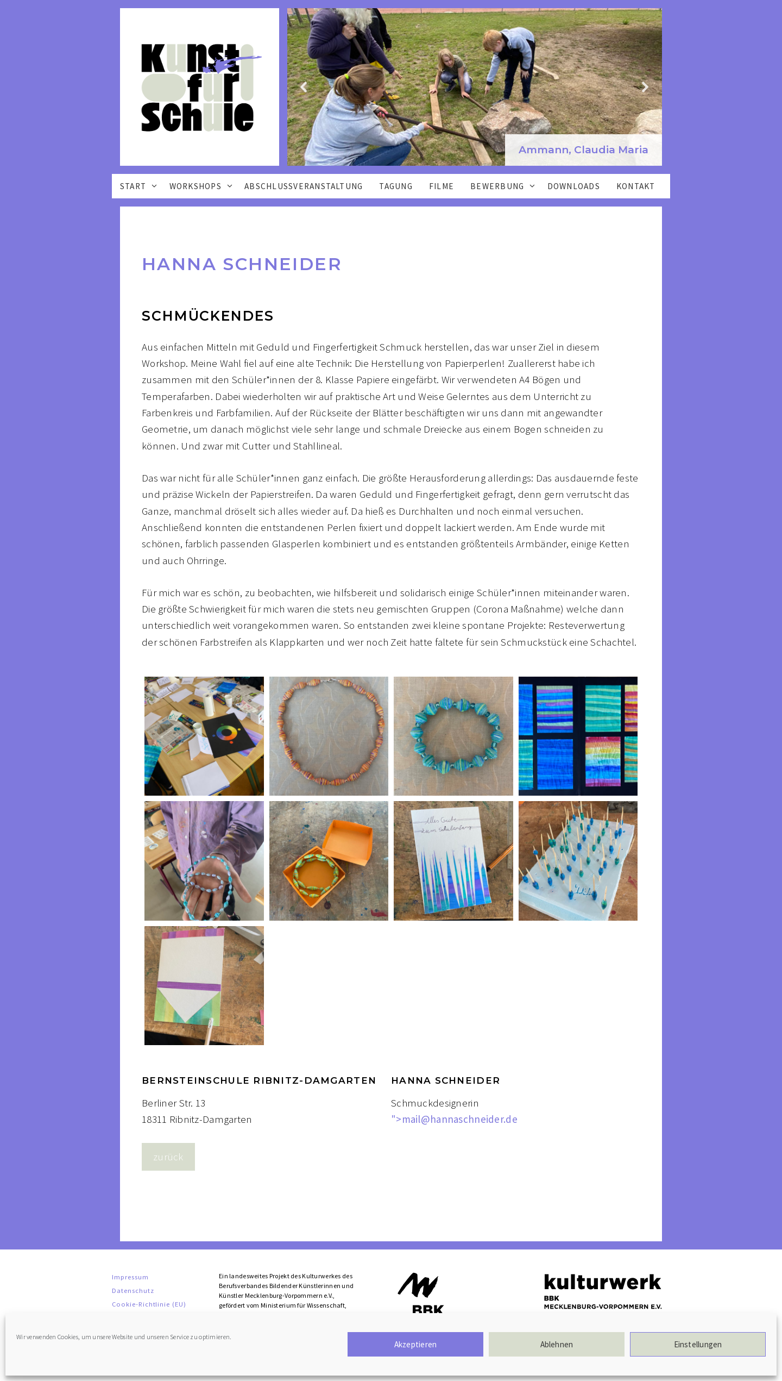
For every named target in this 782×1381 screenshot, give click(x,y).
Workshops (204, 186)
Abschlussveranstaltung (303, 186)
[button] (583, 150)
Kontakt (635, 186)
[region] (474, 87)
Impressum (130, 1276)
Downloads (573, 186)
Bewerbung (506, 186)
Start (142, 186)
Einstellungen (698, 1344)
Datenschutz (133, 1290)
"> (454, 1119)
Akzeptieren (415, 1344)
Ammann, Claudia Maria (583, 149)
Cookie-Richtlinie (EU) (149, 1303)
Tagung (395, 186)
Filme (441, 186)
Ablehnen (556, 1344)
